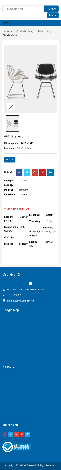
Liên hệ (52, 15)
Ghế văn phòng (44, 31)
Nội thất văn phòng (24, 31)
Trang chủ (7, 31)
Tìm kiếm (51, 9)
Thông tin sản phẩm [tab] (16, 209)
